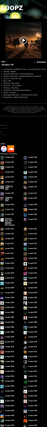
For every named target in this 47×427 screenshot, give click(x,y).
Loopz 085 (32, 317)
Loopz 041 (32, 425)
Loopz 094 (9, 297)
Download (40, 62)
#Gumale (7, 108)
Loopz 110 (9, 258)
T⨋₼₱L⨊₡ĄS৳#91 (9, 188)
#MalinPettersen (26, 109)
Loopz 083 (32, 322)
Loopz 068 (9, 361)
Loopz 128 (32, 204)
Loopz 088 (9, 312)
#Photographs (21, 111)
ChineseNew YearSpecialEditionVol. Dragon (10, 222)
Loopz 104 (9, 273)
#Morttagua (41, 109)
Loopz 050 (9, 405)
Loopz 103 (32, 273)
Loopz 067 (32, 361)
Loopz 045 (32, 415)
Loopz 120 (9, 233)
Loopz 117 (32, 238)
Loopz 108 (9, 263)
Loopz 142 (32, 162)
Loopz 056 (9, 391)
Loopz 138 (32, 172)
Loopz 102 (9, 278)
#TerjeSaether (17, 112)
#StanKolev (37, 111)
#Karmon (42, 108)
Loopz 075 (32, 342)
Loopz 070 (9, 356)
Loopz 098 (9, 288)
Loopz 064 (9, 371)
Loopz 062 (9, 376)
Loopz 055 (32, 391)
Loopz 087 (32, 312)
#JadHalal (21, 108)
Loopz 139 (9, 172)
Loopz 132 (9, 193)
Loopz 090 (9, 307)
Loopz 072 (9, 351)
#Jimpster (34, 108)
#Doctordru (35, 106)
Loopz (12, 8)
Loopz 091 (32, 302)
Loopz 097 (32, 288)
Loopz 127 (9, 209)
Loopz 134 (32, 182)
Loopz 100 (9, 283)
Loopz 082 (9, 327)
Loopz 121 (32, 229)
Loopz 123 (32, 219)
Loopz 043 (32, 420)
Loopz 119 (32, 233)
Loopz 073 (32, 347)
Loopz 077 (32, 337)
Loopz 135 (9, 182)
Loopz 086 (9, 317)
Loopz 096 (9, 292)
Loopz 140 (32, 167)
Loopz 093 (32, 297)
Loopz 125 (9, 214)
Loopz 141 (9, 167)
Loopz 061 (32, 376)
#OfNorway (11, 111)
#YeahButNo (33, 112)
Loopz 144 (32, 157)
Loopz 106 (9, 268)
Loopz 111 (32, 253)
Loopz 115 (32, 243)
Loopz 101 (32, 278)
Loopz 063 (32, 371)
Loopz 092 (9, 302)
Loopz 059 (32, 381)
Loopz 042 (9, 425)
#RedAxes (29, 111)
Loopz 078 (9, 337)
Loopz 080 (9, 332)
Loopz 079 (32, 332)
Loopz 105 (32, 268)
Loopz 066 (9, 366)
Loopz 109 (32, 258)
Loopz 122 (9, 229)
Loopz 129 (9, 204)
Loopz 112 (9, 253)
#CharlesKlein (25, 106)
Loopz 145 (9, 157)
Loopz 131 (32, 193)
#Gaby (42, 106)
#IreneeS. (14, 108)
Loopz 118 (9, 238)
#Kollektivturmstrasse (11, 109)
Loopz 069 (32, 356)
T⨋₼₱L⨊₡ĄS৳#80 (9, 199)
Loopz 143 (9, 162)
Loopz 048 (9, 410)
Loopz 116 (9, 243)
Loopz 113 (32, 248)
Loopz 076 (9, 342)
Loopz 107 (32, 263)
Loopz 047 (32, 410)
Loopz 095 (32, 292)
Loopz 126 (32, 209)
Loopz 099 (32, 283)
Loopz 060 (9, 381)
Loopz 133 (32, 187)
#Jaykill (28, 108)
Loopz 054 (9, 396)
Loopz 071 (32, 351)
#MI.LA (35, 109)
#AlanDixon (9, 106)
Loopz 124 (32, 214)
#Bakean (16, 106)
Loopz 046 (9, 415)
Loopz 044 (9, 420)
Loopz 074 (9, 347)
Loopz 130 (32, 198)
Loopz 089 (32, 307)
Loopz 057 (32, 386)
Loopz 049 (32, 405)
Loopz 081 (32, 327)
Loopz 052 (9, 401)
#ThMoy (25, 112)
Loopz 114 (9, 248)
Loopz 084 (9, 322)
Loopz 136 (32, 177)
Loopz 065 (32, 366)
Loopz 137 (9, 177)
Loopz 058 (9, 386)
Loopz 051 (32, 401)
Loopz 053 (32, 396)
